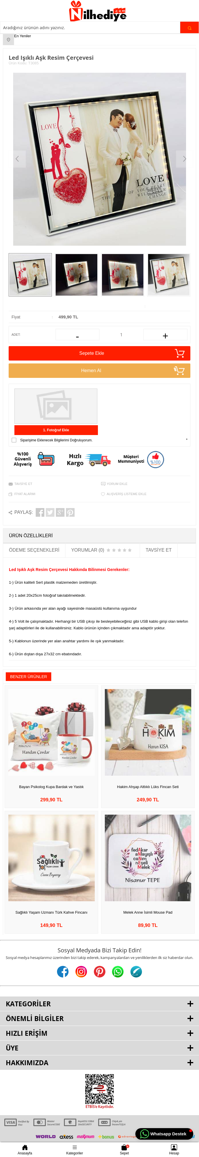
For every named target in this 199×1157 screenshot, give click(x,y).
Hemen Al (133, 370)
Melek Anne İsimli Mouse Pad (148, 912)
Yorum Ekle (117, 484)
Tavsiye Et (23, 484)
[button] (164, 1134)
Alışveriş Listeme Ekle (127, 494)
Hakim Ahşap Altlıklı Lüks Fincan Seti (148, 787)
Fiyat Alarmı (24, 494)
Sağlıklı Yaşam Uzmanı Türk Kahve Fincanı (52, 912)
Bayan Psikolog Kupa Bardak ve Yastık (51, 787)
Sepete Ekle (132, 353)
